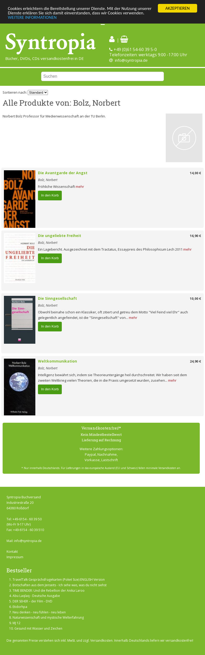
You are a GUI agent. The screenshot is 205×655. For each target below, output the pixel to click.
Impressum (15, 557)
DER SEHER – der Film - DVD (32, 601)
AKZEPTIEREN (177, 8)
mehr (80, 186)
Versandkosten (101, 640)
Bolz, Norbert (47, 179)
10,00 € (195, 298)
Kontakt (12, 551)
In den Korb (50, 195)
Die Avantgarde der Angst (62, 172)
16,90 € (195, 235)
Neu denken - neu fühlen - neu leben (39, 612)
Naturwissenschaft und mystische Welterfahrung (48, 617)
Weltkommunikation (57, 361)
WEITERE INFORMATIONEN (32, 17)
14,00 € (195, 173)
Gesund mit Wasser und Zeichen (38, 628)
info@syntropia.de (131, 60)
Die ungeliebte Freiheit (59, 235)
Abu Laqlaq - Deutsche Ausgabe (36, 596)
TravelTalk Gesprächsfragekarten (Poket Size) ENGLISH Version (59, 579)
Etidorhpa (20, 607)
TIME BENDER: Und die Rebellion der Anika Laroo (49, 590)
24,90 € (195, 361)
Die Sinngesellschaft (57, 298)
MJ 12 (16, 623)
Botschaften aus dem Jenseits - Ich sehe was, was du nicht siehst (60, 585)
